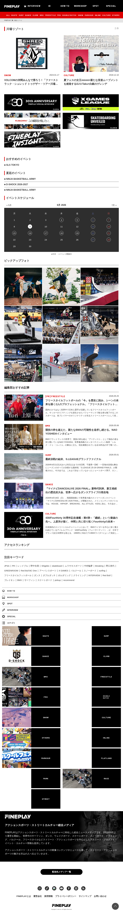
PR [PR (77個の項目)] (13, 566)
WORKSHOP (80, 5)
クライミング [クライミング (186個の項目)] (79, 575)
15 (14, 233)
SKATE (14, 15)
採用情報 (48, 895)
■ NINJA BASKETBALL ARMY (20, 179)
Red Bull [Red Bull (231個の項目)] (107, 575)
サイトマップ (85, 895)
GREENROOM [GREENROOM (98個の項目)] (11, 570)
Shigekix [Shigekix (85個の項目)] (45, 566)
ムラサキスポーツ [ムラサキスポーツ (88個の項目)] (73, 566)
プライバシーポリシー (65, 895)
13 (93, 226)
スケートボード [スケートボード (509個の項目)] (44, 580)
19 (77, 233)
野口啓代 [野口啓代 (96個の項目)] (110, 566)
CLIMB (35, 15)
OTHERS (115, 15)
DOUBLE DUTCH (69, 15)
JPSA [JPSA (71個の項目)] (7, 566)
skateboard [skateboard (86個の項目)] (57, 566)
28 (109, 240)
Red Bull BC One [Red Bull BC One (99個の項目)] (29, 570)
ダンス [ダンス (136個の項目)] (37, 575)
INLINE (98, 15)
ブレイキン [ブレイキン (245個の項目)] (9, 580)
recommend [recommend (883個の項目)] (68, 580)
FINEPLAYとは (24, 895)
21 (109, 233)
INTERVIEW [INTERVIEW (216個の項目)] (94, 575)
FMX (59, 15)
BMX (42, 15)
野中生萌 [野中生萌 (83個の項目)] (35, 566)
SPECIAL (111, 5)
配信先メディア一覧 (61, 871)
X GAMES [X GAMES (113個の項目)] (63, 570)
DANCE (28, 15)
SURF (21, 15)
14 (109, 226)
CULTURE (106, 15)
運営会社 (37, 895)
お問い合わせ (100, 895)
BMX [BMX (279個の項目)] (19, 580)
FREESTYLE (50, 15)
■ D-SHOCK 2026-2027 (16, 184)
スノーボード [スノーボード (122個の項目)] (90, 570)
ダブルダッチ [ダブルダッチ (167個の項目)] (49, 575)
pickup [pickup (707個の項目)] (58, 580)
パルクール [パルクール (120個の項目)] (76, 570)
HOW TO (65, 5)
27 (93, 240)
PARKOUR (89, 15)
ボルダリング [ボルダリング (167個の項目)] (64, 575)
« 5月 (8, 205)
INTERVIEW (34, 5)
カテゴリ (8, 623)
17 (46, 233)
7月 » (114, 205)
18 (61, 233)
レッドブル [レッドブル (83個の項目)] (23, 566)
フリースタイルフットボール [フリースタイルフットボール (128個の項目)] (18, 575)
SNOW (80, 15)
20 (93, 233)
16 (30, 233)
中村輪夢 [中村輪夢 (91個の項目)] (88, 566)
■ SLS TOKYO (11, 165)
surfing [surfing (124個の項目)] (102, 570)
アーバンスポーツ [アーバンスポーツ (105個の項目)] (47, 570)
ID (49, 5)
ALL (8, 15)
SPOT (96, 5)
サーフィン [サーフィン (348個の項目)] (29, 580)
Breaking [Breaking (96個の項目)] (99, 566)
